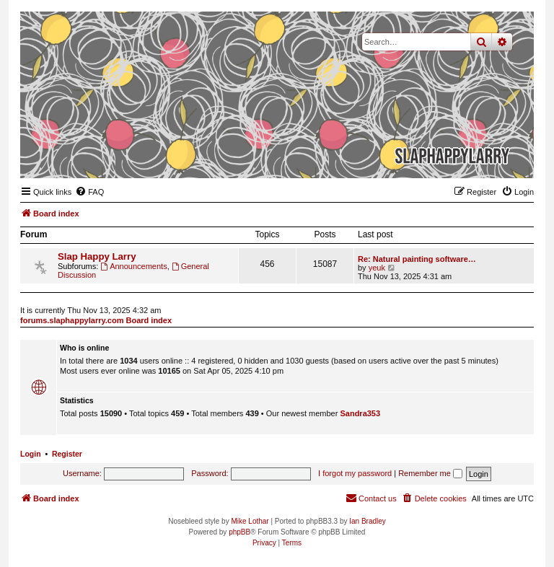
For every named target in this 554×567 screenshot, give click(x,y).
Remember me (430, 473)
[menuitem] (89, 192)
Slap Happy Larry (97, 256)
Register (67, 453)
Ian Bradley (367, 521)
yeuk (377, 267)
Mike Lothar (249, 521)
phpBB (239, 532)
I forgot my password (355, 473)
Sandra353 (360, 413)
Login (30, 453)
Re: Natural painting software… (417, 259)
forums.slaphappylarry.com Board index (96, 320)
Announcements (133, 266)
